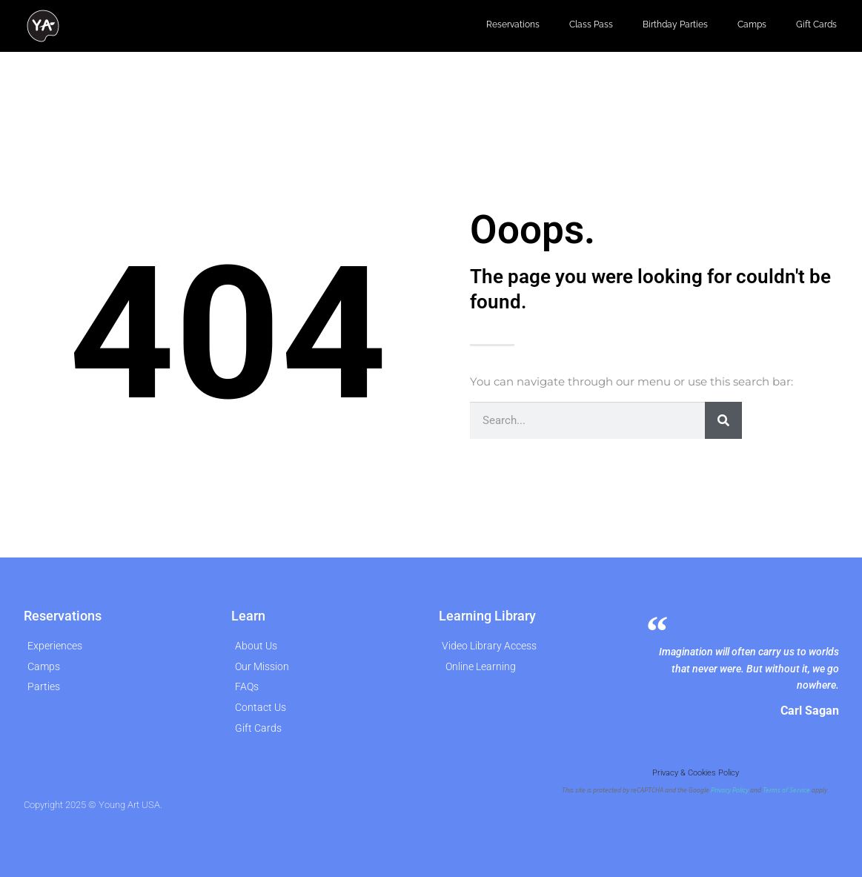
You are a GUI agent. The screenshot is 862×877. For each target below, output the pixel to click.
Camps (751, 24)
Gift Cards (816, 24)
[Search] (723, 420)
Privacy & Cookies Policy (695, 773)
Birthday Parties (675, 24)
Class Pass (591, 24)
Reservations (513, 24)
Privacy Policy (730, 790)
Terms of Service (786, 790)
